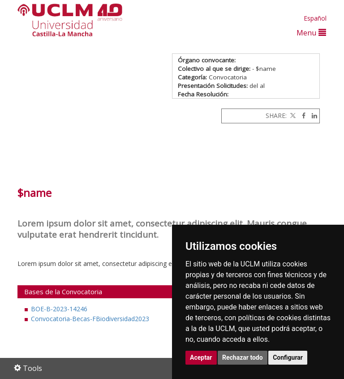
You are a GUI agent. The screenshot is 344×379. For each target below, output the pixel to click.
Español (315, 18)
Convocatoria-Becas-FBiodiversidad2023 (90, 318)
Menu (311, 32)
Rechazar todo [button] (242, 357)
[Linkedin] (312, 115)
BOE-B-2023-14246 (59, 309)
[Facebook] (301, 115)
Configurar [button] (288, 357)
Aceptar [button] (201, 357)
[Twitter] (292, 115)
